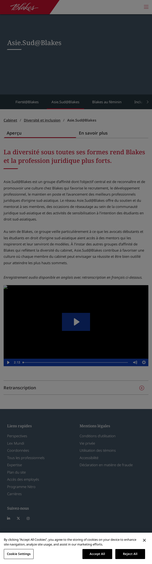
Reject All (130, 554)
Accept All (97, 554)
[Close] (144, 540)
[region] (76, 548)
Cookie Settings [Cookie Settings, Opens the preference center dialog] (19, 554)
